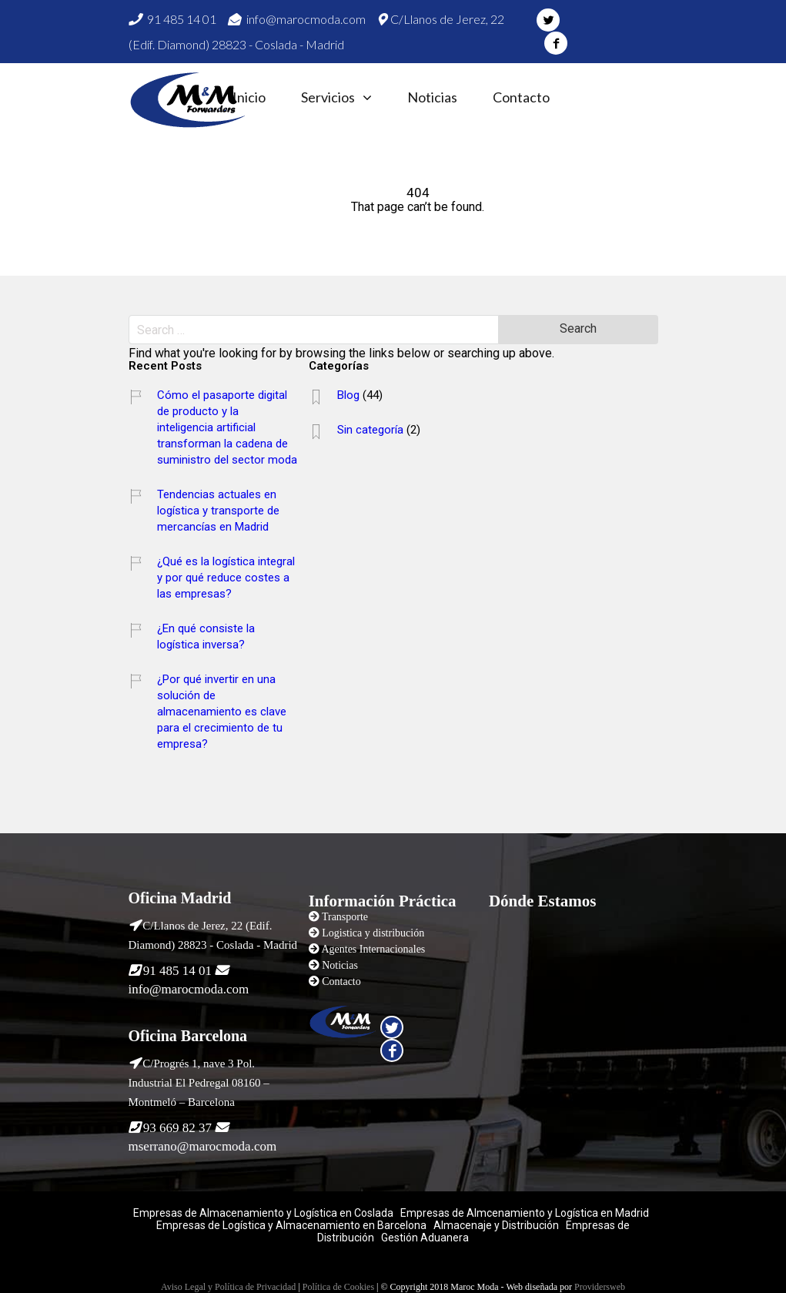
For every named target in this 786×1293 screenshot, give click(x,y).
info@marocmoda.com (297, 19)
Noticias (432, 97)
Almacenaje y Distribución (496, 1225)
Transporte (345, 917)
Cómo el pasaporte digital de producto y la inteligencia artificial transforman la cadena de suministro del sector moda (227, 427)
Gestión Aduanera (425, 1237)
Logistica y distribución (373, 933)
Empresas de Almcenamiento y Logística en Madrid (524, 1213)
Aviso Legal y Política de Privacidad (228, 1286)
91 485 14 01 (172, 19)
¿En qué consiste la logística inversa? (206, 636)
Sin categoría (370, 430)
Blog (348, 395)
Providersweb (599, 1286)
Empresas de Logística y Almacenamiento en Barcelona (291, 1225)
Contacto (521, 97)
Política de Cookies (338, 1286)
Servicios (328, 97)
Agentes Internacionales (373, 949)
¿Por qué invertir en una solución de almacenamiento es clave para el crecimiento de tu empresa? (221, 711)
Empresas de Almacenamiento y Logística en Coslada (263, 1213)
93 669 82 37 (177, 1127)
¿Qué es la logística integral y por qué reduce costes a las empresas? (226, 577)
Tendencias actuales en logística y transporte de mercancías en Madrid (218, 510)
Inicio (249, 97)
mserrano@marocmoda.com (203, 1146)
